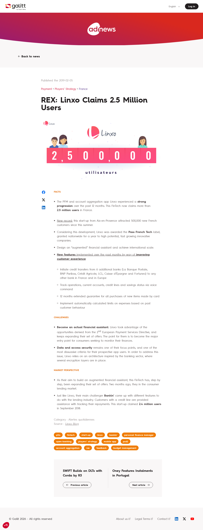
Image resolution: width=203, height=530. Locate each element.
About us (123, 519)
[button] (6, 525)
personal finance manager (139, 434)
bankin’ (113, 434)
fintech (71, 434)
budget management (124, 447)
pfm (58, 434)
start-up (86, 434)
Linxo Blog (72, 424)
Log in (191, 6)
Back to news (29, 56)
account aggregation (68, 447)
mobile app (110, 441)
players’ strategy (87, 441)
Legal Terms (144, 519)
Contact (163, 519)
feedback (101, 447)
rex (88, 447)
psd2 (125, 441)
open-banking (63, 441)
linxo (100, 434)
